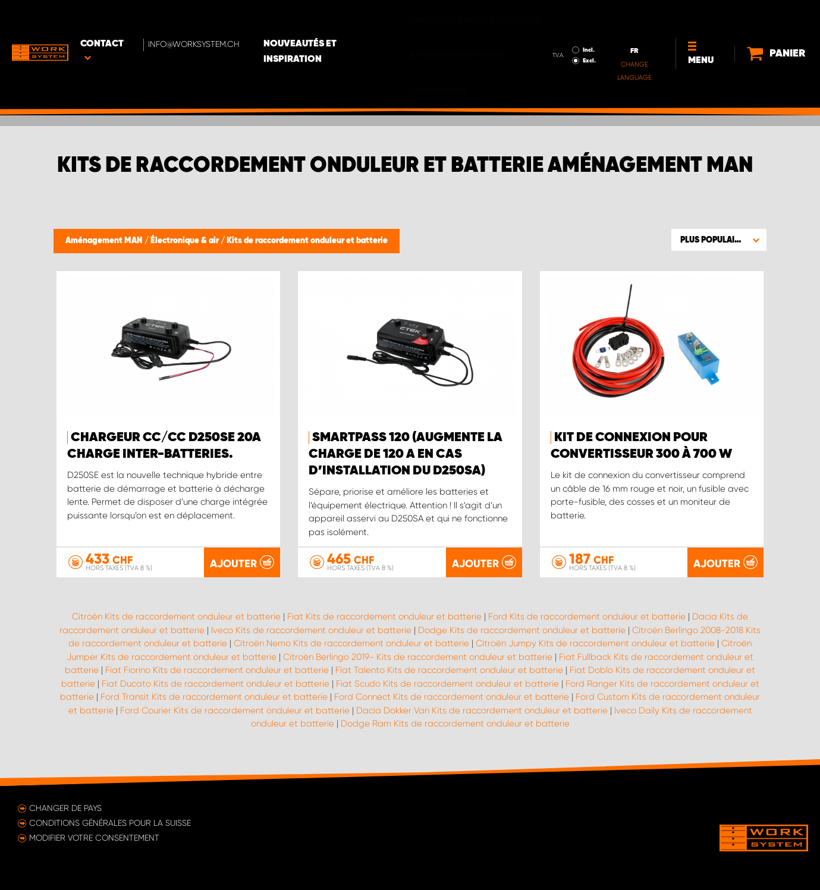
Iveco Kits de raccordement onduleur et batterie (311, 630)
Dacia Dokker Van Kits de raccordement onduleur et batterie (482, 710)
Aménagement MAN (104, 241)
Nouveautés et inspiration (343, 18)
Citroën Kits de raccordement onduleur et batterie (176, 616)
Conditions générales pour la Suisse (110, 823)
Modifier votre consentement (94, 837)
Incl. (547, 17)
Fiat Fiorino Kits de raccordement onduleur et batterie (217, 670)
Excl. (547, 27)
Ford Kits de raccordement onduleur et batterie (587, 616)
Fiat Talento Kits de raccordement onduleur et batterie (449, 670)
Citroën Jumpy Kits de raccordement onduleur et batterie (595, 643)
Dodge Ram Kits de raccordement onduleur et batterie (455, 723)
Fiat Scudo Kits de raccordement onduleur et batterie (447, 683)
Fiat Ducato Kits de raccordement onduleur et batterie (215, 683)
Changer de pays (65, 808)
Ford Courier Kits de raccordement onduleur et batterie (235, 710)
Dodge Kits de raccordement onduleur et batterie (522, 630)
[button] (718, 239)
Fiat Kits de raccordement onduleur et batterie (384, 616)
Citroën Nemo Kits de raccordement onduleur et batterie (351, 643)
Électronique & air (185, 241)
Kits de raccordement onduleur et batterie (307, 241)
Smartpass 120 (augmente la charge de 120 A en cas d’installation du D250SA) (405, 454)
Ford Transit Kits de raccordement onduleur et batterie (214, 696)
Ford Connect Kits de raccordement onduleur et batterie (451, 696)
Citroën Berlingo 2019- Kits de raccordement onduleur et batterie (417, 657)
